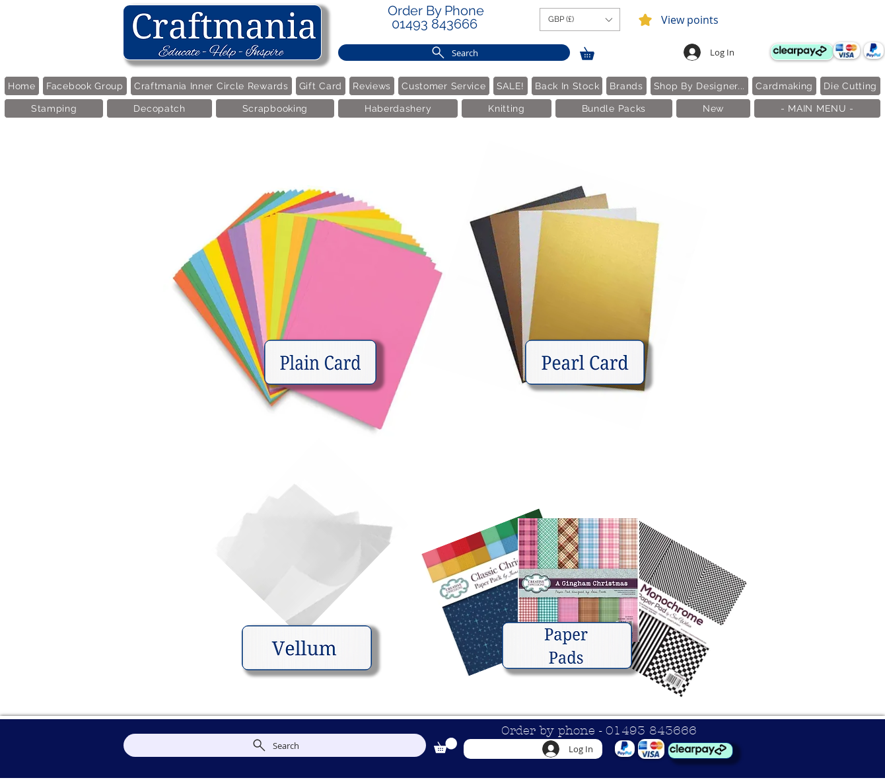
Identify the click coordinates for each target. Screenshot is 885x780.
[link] (593, 51)
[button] (580, 19)
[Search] (454, 52)
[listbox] (580, 19)
